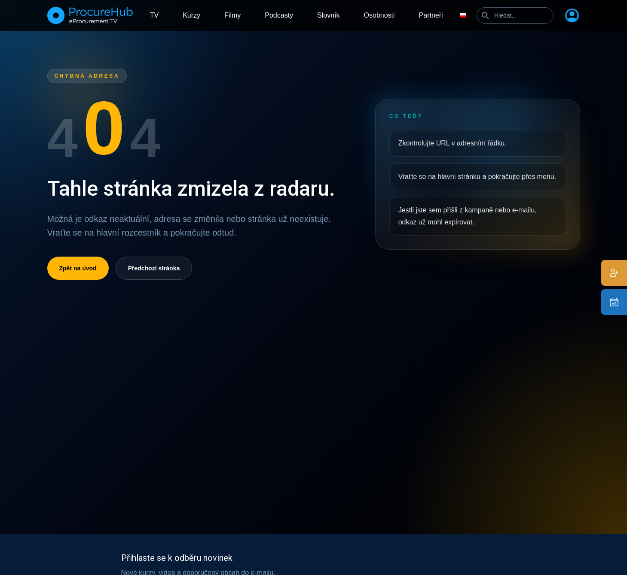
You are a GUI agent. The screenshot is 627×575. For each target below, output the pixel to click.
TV (154, 15)
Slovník (328, 15)
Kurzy (191, 15)
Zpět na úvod (78, 268)
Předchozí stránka (154, 268)
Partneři (431, 15)
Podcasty (279, 15)
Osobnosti (379, 15)
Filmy (232, 15)
